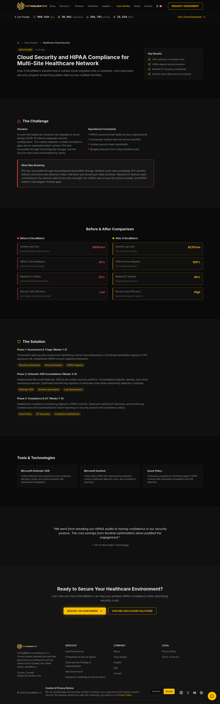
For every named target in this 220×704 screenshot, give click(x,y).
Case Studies (123, 6)
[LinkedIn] (181, 692)
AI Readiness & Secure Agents (80, 657)
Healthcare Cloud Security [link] (56, 42)
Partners (79, 6)
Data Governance (74, 671)
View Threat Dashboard (191, 17)
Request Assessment (185, 6)
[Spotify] (201, 692)
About (137, 6)
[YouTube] (194, 692)
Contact (148, 6)
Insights (107, 6)
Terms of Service (170, 657)
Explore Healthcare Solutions (132, 615)
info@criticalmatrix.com (29, 675)
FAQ (116, 668)
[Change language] (160, 6)
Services (65, 6)
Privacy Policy (169, 651)
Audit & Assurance (74, 651)
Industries (93, 6)
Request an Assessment (84, 615)
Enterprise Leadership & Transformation (85, 677)
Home (53, 6)
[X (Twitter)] (187, 692)
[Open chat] (212, 696)
